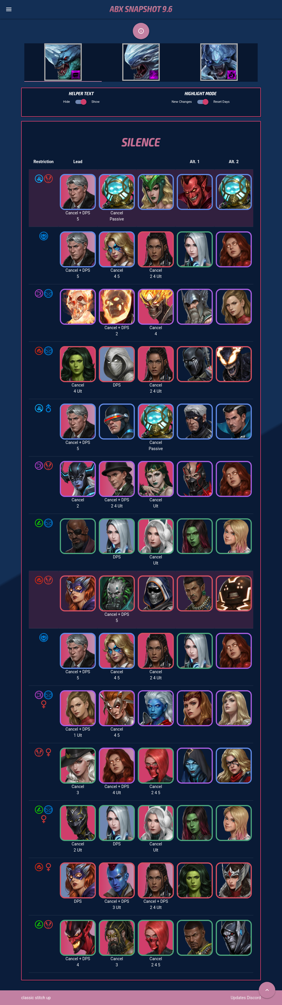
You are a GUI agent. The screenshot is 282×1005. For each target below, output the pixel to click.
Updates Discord (246, 997)
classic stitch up (36, 997)
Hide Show (81, 102)
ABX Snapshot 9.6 (141, 9)
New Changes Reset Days (201, 102)
